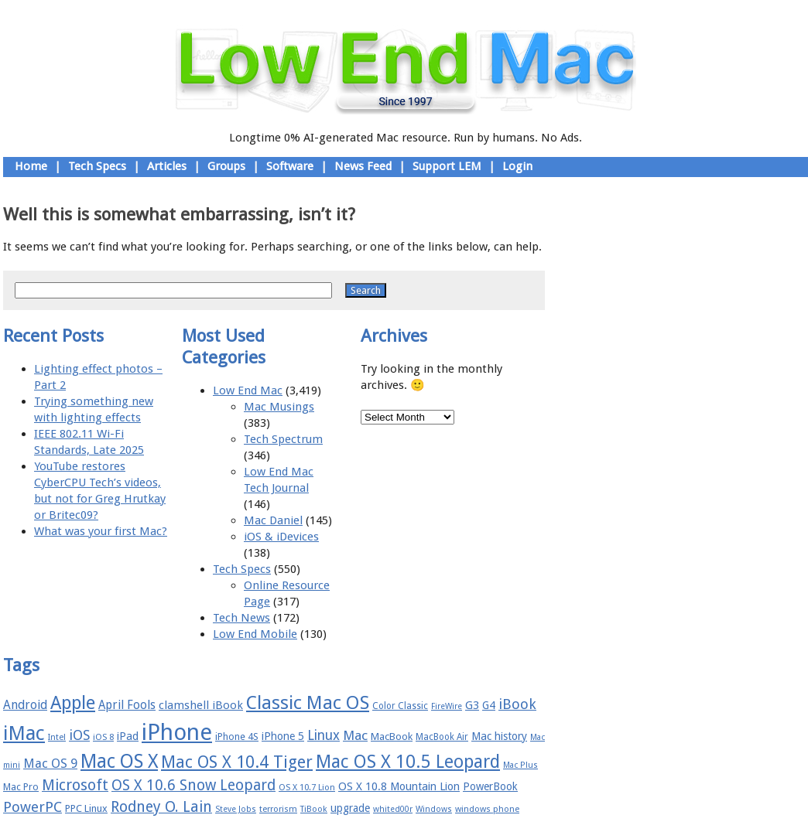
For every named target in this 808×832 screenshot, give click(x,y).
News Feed (363, 166)
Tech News (241, 618)
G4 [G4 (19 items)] (488, 705)
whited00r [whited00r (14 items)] (393, 809)
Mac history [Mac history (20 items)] (499, 736)
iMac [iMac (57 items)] (24, 733)
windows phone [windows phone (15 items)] (487, 809)
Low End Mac (247, 390)
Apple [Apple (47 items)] (72, 703)
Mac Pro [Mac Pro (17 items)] (21, 787)
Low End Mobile (255, 634)
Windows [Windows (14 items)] (434, 809)
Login (517, 166)
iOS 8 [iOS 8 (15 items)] (103, 737)
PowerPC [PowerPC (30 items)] (32, 807)
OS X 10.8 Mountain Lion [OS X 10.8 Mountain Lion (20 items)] (399, 786)
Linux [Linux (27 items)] (323, 735)
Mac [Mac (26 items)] (355, 735)
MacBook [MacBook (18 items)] (392, 736)
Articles (167, 166)
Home (31, 166)
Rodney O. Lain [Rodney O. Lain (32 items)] (161, 807)
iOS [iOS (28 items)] (79, 735)
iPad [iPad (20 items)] (128, 736)
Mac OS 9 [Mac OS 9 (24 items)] (50, 763)
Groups (226, 166)
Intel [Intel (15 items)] (57, 737)
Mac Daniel (273, 520)
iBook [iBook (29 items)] (517, 704)
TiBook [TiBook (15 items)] (313, 809)
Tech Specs (97, 166)
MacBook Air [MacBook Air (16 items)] (442, 736)
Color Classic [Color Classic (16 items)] (400, 706)
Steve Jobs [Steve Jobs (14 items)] (235, 809)
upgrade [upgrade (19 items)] (350, 808)
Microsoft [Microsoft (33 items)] (75, 785)
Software (289, 166)
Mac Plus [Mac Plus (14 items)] (520, 765)
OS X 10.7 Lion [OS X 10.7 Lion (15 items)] (307, 788)
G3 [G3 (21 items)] (472, 705)
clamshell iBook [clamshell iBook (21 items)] (201, 705)
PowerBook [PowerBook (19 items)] (490, 786)
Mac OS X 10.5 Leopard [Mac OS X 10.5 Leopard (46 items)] (408, 761)
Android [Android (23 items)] (25, 704)
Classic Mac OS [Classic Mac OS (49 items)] (307, 703)
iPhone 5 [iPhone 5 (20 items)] (283, 736)
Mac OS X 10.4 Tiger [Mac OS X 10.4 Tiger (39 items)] (237, 762)
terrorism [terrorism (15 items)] (278, 809)
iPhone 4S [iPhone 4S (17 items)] (236, 736)
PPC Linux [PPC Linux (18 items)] (86, 808)
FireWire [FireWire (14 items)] (446, 706)
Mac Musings (279, 407)
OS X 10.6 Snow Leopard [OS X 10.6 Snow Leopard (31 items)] (193, 785)
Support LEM (447, 166)
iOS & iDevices (281, 537)
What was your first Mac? (100, 531)
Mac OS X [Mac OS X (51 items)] (119, 761)
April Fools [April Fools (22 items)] (127, 705)
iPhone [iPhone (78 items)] (177, 732)
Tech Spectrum (283, 439)
